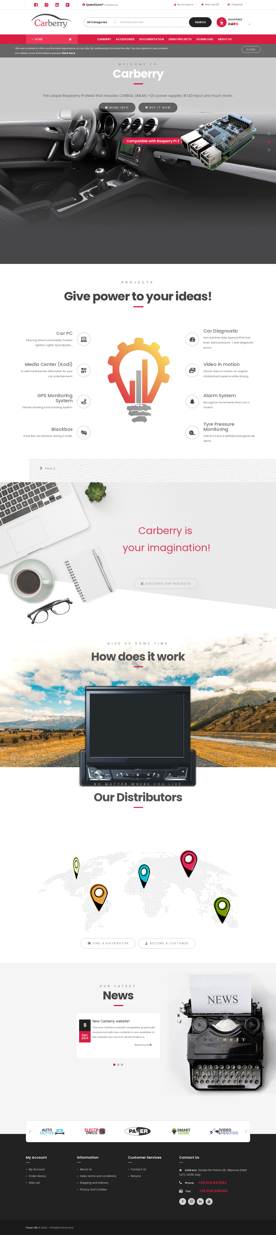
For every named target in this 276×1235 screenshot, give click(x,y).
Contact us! (100, 5)
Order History (37, 1176)
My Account (37, 1169)
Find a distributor (108, 951)
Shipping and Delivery (94, 1182)
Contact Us (138, 1169)
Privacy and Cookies (93, 1189)
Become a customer (167, 951)
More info (117, 107)
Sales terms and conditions (98, 1176)
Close (251, 49)
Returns (136, 1176)
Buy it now (158, 107)
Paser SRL (32, 1227)
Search (200, 22)
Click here (68, 53)
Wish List (34, 1182)
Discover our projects (169, 586)
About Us (86, 1169)
